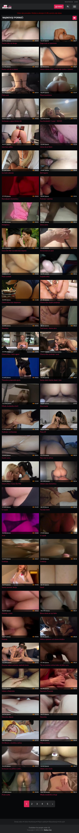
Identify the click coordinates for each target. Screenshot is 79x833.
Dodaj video (18, 822)
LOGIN (76, 2)
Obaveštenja (53, 822)
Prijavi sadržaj (42, 822)
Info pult (62, 822)
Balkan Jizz (47, 830)
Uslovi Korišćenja (30, 822)
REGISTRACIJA (69, 2)
